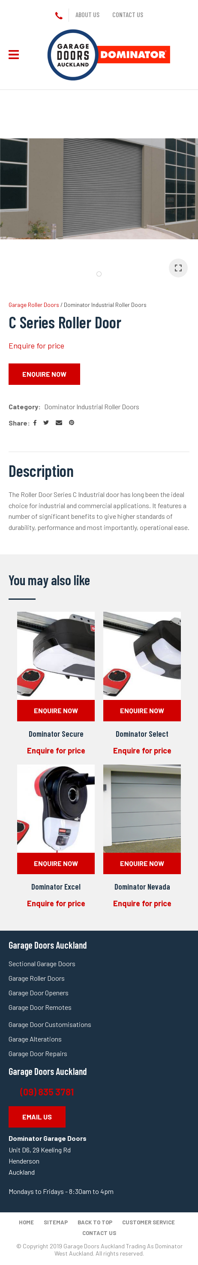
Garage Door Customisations (50, 1024)
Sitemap (56, 1222)
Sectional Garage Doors (42, 963)
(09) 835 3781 (47, 1091)
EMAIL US (37, 1117)
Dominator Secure (56, 733)
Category (23, 406)
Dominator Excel (56, 886)
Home (26, 1222)
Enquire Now (44, 374)
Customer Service (148, 1222)
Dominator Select (142, 733)
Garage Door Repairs (38, 1053)
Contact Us (99, 1233)
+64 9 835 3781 (60, 16)
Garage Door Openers (39, 992)
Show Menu (14, 54)
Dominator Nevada (142, 886)
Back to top (95, 1222)
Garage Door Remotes (40, 1007)
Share (18, 423)
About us (87, 14)
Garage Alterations (36, 1039)
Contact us (127, 14)
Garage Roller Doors (34, 304)
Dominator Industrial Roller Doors (105, 304)
